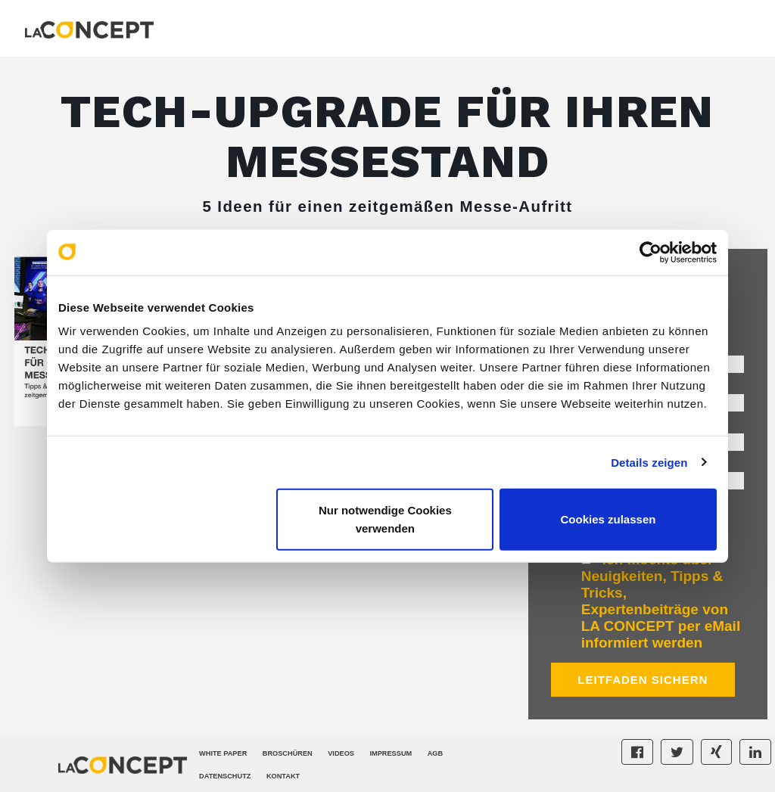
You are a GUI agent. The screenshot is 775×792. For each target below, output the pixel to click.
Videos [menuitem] (341, 753)
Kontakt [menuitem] (283, 776)
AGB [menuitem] (435, 753)
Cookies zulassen (608, 519)
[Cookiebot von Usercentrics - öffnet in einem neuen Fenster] (650, 252)
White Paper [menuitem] (223, 753)
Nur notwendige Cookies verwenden (385, 519)
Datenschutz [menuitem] (225, 776)
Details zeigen (649, 461)
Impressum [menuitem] (390, 753)
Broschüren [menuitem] (288, 753)
